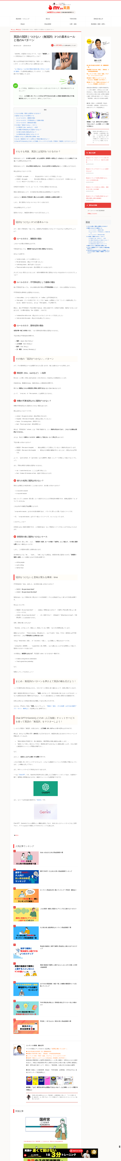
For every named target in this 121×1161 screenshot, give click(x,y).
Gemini (39, 800)
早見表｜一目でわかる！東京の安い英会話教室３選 (55, 1021)
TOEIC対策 (62, 1143)
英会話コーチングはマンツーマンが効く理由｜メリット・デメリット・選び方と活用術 (97, 160)
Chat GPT (22, 774)
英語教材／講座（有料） (103, 1143)
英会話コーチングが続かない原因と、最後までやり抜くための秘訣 (97, 188)
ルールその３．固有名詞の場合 (26, 122)
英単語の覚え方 (71, 1143)
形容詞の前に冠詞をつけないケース (27, 134)
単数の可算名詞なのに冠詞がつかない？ (28, 129)
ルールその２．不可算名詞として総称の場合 (30, 120)
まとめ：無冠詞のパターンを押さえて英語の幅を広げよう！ (32, 139)
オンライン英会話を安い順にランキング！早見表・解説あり (58, 890)
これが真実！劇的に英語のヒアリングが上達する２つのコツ (58, 908)
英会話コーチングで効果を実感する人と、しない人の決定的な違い (97, 179)
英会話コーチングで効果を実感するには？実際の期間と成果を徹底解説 (97, 197)
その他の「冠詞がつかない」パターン (26, 125)
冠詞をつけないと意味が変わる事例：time (27, 136)
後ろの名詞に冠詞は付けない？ (26, 132)
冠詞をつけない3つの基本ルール (24, 115)
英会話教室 (85, 1143)
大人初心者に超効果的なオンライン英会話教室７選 (55, 927)
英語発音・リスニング (46, 1143)
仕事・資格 (93, 1143)
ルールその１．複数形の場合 (25, 118)
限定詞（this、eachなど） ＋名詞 (27, 127)
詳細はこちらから (92, 213)
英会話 (78, 1143)
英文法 (16, 835)
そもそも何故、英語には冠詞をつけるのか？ (28, 113)
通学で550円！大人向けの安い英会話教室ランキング (56, 871)
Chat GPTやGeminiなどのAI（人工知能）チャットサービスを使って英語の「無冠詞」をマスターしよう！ (45, 141)
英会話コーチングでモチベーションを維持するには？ (97, 170)
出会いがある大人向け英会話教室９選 (51, 852)
